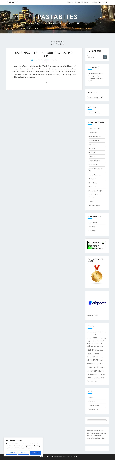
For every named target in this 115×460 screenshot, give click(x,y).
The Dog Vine (93, 223)
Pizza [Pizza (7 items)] (96, 363)
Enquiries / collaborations (99, 2)
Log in (91, 397)
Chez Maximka (93, 132)
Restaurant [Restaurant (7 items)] (102, 367)
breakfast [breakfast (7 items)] (93, 332)
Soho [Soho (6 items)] (96, 374)
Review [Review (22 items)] (90, 374)
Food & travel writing (81, 2)
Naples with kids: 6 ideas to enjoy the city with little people (96, 76)
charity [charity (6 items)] (104, 332)
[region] (23, 446)
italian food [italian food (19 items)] (99, 350)
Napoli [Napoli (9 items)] (100, 360)
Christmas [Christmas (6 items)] (101, 334)
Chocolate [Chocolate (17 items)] (94, 335)
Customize (12, 452)
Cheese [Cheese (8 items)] (89, 334)
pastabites (53, 60)
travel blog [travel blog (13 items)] (95, 378)
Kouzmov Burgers (94, 160)
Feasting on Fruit (94, 140)
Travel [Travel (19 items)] (89, 378)
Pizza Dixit (92, 187)
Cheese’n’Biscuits (94, 128)
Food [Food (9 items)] (88, 343)
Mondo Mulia (93, 183)
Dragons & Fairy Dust (95, 136)
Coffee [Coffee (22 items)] (94, 337)
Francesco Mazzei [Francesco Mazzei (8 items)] (94, 343)
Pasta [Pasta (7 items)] (93, 363)
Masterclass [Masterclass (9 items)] (97, 357)
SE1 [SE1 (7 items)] (94, 374)
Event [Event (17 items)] (102, 341)
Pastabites (13, 2)
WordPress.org (93, 409)
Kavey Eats (92, 156)
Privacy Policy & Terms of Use (96, 438)
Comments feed (94, 405)
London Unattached (95, 175)
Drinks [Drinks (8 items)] (97, 341)
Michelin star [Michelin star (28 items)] (93, 359)
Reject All (23, 452)
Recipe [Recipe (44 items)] (96, 366)
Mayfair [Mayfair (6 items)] (101, 357)
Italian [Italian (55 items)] (90, 349)
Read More (45, 82)
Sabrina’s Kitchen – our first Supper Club (44, 54)
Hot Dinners (92, 148)
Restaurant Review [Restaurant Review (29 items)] (95, 370)
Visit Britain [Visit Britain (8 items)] (94, 381)
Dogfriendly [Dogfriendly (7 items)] (103, 338)
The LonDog (92, 231)
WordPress (62, 456)
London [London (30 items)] (97, 353)
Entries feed (92, 401)
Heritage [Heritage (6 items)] (94, 346)
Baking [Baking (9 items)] (89, 332)
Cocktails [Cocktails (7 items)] (89, 338)
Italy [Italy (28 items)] (89, 353)
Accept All (35, 452)
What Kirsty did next (95, 205)
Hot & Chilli (92, 152)
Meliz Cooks (92, 179)
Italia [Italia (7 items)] (102, 346)
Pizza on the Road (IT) (96, 191)
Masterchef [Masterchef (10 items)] (90, 357)
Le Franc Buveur (93, 164)
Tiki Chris (92, 201)
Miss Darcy (92, 226)
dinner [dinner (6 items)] (98, 338)
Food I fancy (92, 144)
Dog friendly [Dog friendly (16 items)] (91, 341)
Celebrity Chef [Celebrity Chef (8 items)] (99, 332)
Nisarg (75, 456)
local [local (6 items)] (92, 354)
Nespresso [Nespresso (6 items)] (89, 363)
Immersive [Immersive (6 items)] (98, 346)
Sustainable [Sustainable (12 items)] (101, 374)
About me (70, 2)
